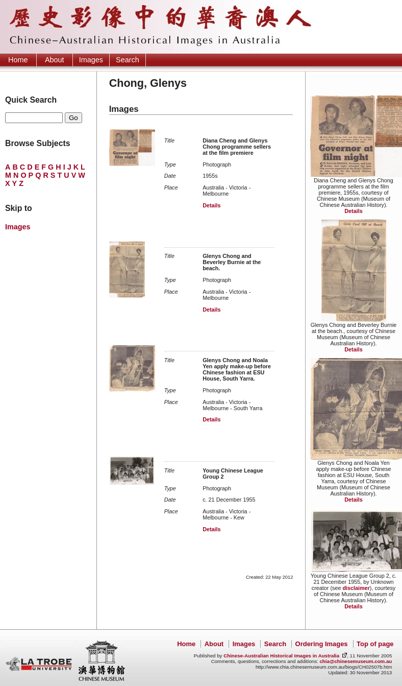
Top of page (375, 644)
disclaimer (355, 588)
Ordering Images (321, 644)
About (54, 60)
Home (18, 60)
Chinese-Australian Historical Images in (281, 655)
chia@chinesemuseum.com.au (355, 661)
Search (127, 60)
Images (91, 60)
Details (353, 211)
